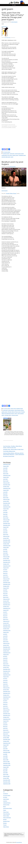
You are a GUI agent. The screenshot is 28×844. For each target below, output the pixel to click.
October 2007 (6, 741)
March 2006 (5, 759)
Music (4, 806)
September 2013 (6, 697)
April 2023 (5, 495)
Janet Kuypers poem (19, 153)
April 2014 (5, 684)
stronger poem (8, 415)
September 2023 (6, 488)
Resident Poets (19, 408)
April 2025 (5, 471)
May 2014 (5, 682)
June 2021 (5, 530)
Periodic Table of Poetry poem (14, 412)
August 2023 (6, 490)
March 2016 (5, 641)
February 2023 (6, 499)
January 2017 (6, 623)
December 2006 (6, 752)
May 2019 (5, 573)
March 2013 (5, 708)
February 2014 (6, 687)
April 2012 (5, 728)
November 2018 (6, 584)
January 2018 (6, 601)
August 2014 (6, 676)
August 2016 (6, 632)
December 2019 (6, 560)
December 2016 (6, 625)
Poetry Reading (6, 814)
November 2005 (6, 763)
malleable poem (22, 155)
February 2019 (6, 578)
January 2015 (6, 667)
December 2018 (6, 582)
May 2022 (5, 514)
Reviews (5, 823)
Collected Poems (6, 802)
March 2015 (5, 663)
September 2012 (6, 719)
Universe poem (15, 415)
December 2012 (6, 713)
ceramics (5, 801)
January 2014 (6, 689)
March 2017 (5, 619)
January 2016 (6, 645)
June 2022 (5, 512)
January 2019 (6, 580)
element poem (6, 153)
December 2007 (6, 739)
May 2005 (5, 770)
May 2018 (5, 593)
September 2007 (6, 743)
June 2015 (5, 658)
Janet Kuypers (5, 26)
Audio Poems (6, 799)
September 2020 (6, 545)
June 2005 (5, 769)
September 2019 (6, 566)
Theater (5, 825)
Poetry (4, 810)
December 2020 (6, 540)
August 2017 (6, 610)
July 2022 (5, 510)
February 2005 (6, 776)
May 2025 (5, 470)
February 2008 (6, 735)
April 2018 (5, 595)
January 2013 (6, 711)
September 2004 (6, 783)
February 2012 (6, 732)
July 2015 (5, 656)
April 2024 (5, 479)
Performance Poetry (7, 808)
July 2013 (5, 700)
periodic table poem (6, 157)
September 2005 (6, 765)
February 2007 (6, 750)
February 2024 (6, 482)
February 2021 (6, 536)
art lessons (5, 793)
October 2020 (6, 543)
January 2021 (6, 538)
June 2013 (5, 702)
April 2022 (5, 516)
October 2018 (6, 586)
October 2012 (6, 717)
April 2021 (5, 532)
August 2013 (6, 698)
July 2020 (5, 549)
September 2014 (6, 674)
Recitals (5, 819)
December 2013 (6, 691)
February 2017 (6, 621)
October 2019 (6, 564)
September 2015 (6, 652)
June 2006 (5, 756)
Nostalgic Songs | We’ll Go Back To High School (13, 449)
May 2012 (5, 726)
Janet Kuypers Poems (19, 410)
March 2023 (5, 497)
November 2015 (6, 649)
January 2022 (6, 521)
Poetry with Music (7, 817)
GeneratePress (19, 842)
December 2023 (6, 484)
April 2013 (5, 706)
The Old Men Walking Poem (9, 451)
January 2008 (6, 737)
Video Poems (6, 826)
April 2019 (5, 575)
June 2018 (5, 591)
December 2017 (6, 602)
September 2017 (6, 608)
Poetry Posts (13, 408)
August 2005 (6, 767)
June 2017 (5, 613)
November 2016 (6, 626)
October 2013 (6, 695)
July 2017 (5, 612)
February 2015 (6, 665)
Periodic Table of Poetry (7, 37)
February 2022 (6, 519)
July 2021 (5, 529)
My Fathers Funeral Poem (8, 456)
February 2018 (6, 599)
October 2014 (6, 673)
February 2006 (6, 761)
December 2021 (6, 523)
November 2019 (6, 562)
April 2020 (5, 553)
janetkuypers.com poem (7, 155)
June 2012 (5, 724)
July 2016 (5, 634)
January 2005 (6, 778)
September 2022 (6, 506)
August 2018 (6, 588)
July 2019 (5, 569)
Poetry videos (6, 815)
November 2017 (6, 604)
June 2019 (5, 571)
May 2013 (5, 704)
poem (12, 157)
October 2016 (6, 628)
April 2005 (5, 772)
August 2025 (6, 466)
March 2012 (5, 730)
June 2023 (5, 492)
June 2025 (5, 468)
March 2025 (5, 473)
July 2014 (5, 678)
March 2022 (5, 518)
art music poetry (6, 152)
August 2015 (6, 654)
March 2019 (5, 577)
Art (4, 791)
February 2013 (6, 709)
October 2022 (6, 505)
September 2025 (6, 464)
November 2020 (6, 542)
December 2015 (6, 647)
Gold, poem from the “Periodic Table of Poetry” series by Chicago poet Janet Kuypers (13, 16)
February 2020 (6, 556)
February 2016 (6, 643)
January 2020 (6, 558)
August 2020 (6, 547)
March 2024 (5, 481)
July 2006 (5, 754)
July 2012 (5, 722)
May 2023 (5, 494)
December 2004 (6, 780)
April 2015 (5, 661)
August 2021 (6, 527)
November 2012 (6, 715)
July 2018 (5, 590)
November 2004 (6, 781)
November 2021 (6, 525)
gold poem (12, 153)
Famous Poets (6, 804)
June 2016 (5, 636)
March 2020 (5, 554)
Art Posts (5, 797)
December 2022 (6, 503)
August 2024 (6, 477)
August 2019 (6, 567)
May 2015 (5, 660)
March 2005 (5, 774)
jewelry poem (15, 155)
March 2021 (5, 534)
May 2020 (5, 551)
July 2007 (5, 746)
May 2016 (5, 637)
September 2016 (6, 630)
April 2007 (5, 748)
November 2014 (6, 671)
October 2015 (6, 650)
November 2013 (6, 693)
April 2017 (5, 617)
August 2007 (6, 745)
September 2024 (6, 475)
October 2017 (6, 606)
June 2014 (5, 680)
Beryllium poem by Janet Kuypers (12, 163)
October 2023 (6, 486)
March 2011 (5, 733)
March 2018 (5, 597)
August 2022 (6, 508)
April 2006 (5, 757)
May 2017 (5, 615)
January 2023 (6, 501)
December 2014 (6, 669)
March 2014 (5, 685)
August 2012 (6, 721)
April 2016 (5, 639)
